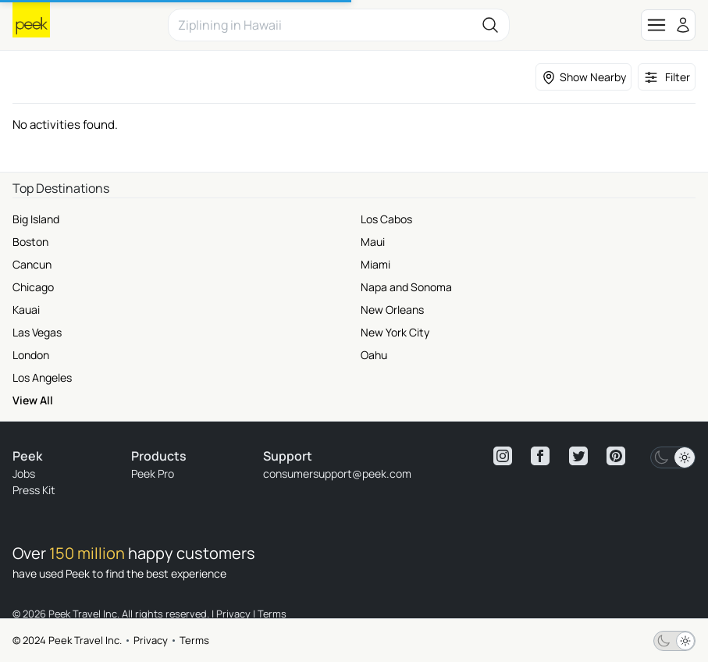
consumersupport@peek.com (337, 473)
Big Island (35, 219)
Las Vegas (37, 332)
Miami (375, 264)
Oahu (374, 354)
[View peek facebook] (540, 456)
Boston (30, 241)
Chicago (33, 286)
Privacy (150, 640)
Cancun (32, 264)
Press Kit (33, 489)
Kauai (26, 309)
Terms (194, 640)
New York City (395, 332)
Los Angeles (42, 377)
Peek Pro (152, 473)
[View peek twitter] (578, 456)
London (30, 354)
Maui (373, 241)
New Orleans (392, 309)
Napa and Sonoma (406, 286)
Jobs (23, 473)
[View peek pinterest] (616, 456)
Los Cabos (386, 219)
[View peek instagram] (502, 456)
